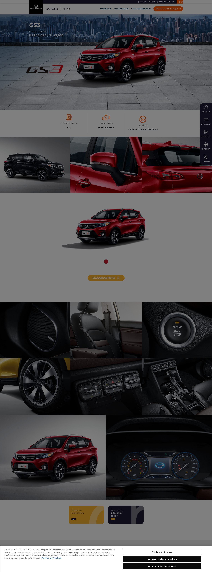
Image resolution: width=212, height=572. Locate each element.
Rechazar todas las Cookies (162, 560)
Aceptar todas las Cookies (162, 567)
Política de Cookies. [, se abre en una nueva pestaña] (52, 559)
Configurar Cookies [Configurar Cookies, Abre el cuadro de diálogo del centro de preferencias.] (162, 553)
